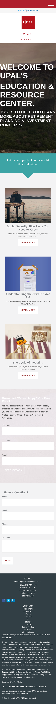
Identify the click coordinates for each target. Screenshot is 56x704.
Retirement (27, 609)
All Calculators (28, 632)
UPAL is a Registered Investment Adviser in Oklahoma (24, 686)
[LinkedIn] (27, 34)
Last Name (6, 440)
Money (28, 622)
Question (6, 538)
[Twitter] (24, 34)
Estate (28, 614)
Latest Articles (28, 627)
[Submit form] (13, 470)
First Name (6, 425)
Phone (5, 524)
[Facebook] (30, 34)
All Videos (28, 630)
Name (4, 497)
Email (4, 455)
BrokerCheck (7, 637)
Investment (27, 611)
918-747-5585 (28, 39)
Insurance (28, 617)
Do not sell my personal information (20, 677)
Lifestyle (28, 624)
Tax (28, 619)
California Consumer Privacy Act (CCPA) (33, 672)
